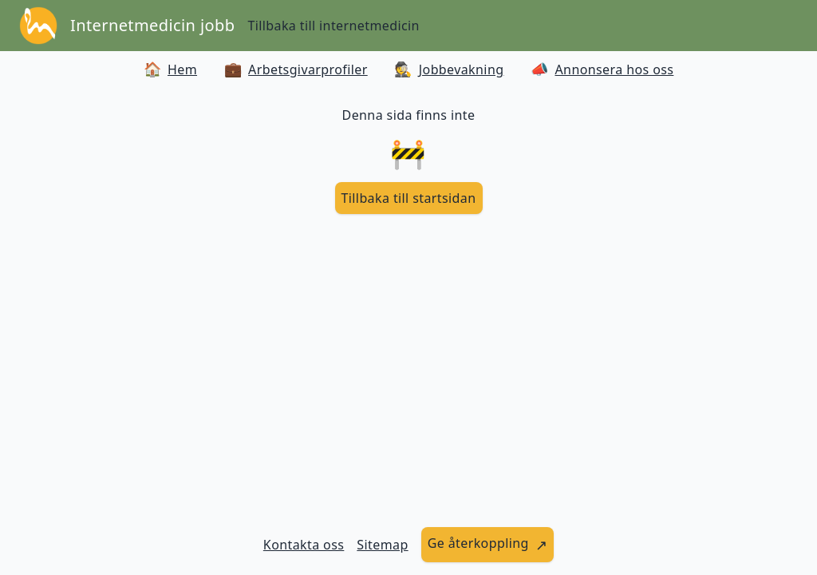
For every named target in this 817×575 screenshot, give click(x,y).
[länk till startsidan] (409, 198)
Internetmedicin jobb (152, 25)
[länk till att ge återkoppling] (488, 544)
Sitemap (382, 544)
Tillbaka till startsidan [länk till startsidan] (408, 198)
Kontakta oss (304, 544)
